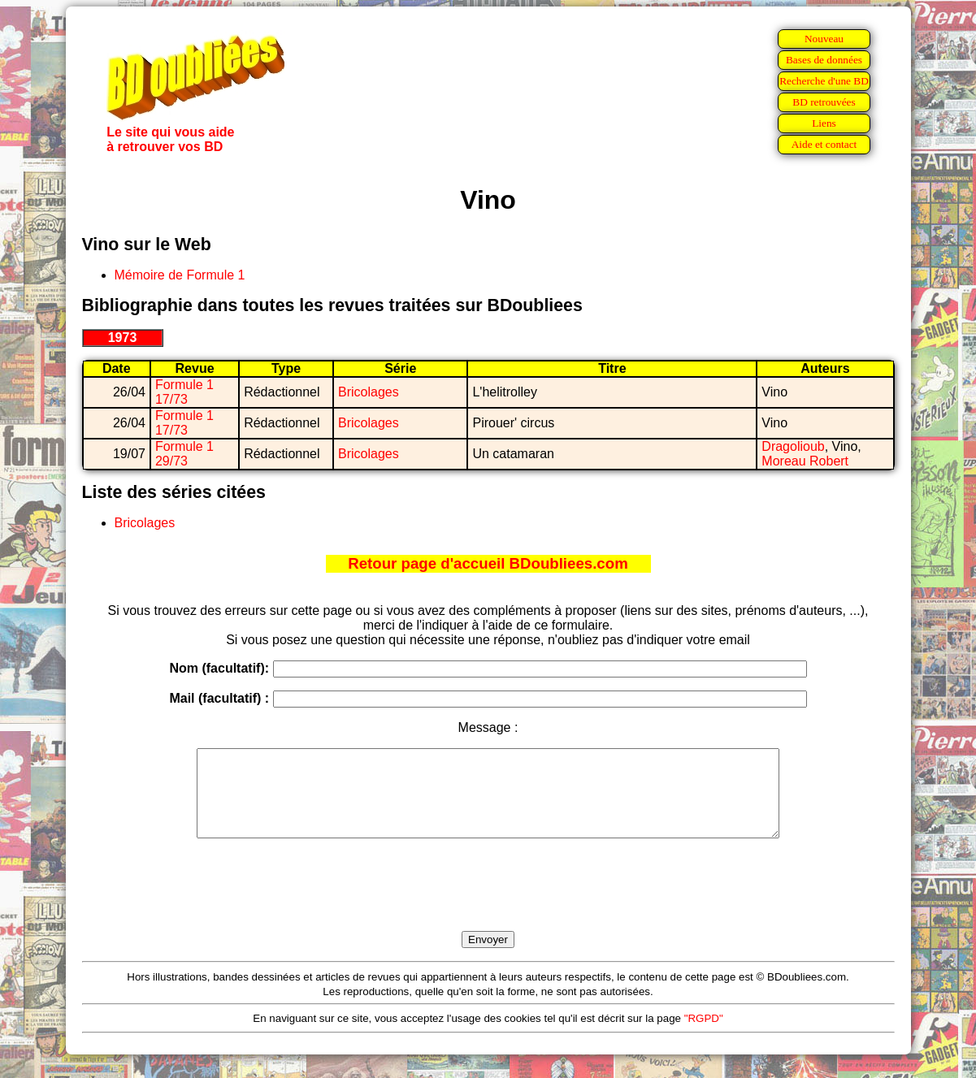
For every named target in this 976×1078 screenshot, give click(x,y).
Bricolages (368, 392)
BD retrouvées (823, 102)
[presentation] (488, 903)
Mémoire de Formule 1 (180, 275)
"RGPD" (703, 1035)
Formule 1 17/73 (184, 392)
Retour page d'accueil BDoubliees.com (487, 563)
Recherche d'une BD (824, 81)
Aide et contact (824, 144)
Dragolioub (792, 446)
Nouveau (824, 38)
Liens (824, 123)
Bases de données (824, 60)
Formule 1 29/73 (184, 453)
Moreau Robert (804, 461)
